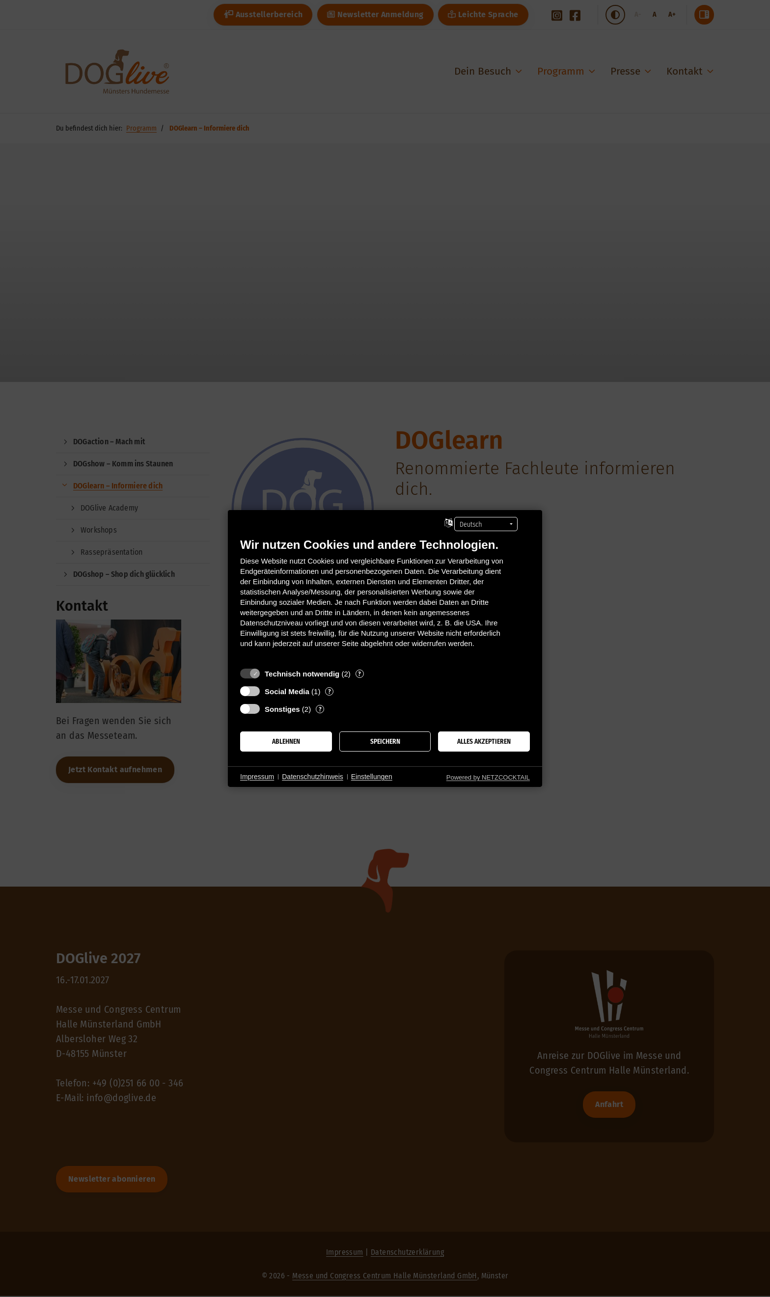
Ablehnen (286, 741)
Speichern (385, 741)
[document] (385, 600)
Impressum (257, 777)
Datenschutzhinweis (312, 777)
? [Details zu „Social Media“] (329, 691)
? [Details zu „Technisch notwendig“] (359, 673)
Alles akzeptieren (484, 741)
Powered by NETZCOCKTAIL (488, 777)
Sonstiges (282, 709)
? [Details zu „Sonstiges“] (320, 709)
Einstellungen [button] (371, 777)
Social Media (287, 691)
